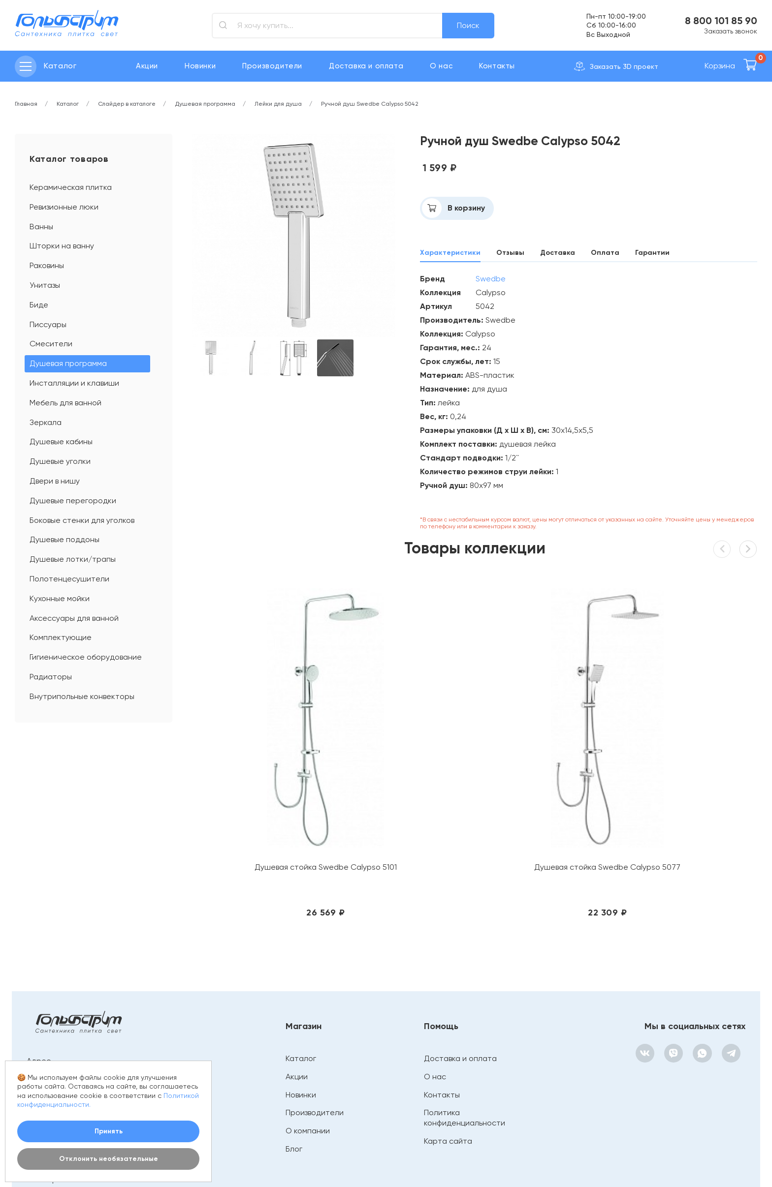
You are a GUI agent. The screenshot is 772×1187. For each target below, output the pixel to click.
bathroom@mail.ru (62, 1023)
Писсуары (48, 324)
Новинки (200, 65)
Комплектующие (61, 637)
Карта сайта (442, 1004)
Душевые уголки (60, 461)
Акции (147, 65)
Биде (39, 304)
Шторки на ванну (62, 245)
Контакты (497, 65)
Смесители (51, 343)
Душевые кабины (61, 441)
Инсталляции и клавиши (74, 383)
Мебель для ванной (65, 402)
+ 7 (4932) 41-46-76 (63, 990)
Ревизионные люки (64, 207)
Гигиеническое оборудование (86, 657)
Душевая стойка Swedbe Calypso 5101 (257, 736)
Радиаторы (51, 676)
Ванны (41, 226)
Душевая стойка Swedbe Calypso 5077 (402, 736)
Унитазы (45, 285)
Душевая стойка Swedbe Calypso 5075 (547, 736)
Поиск (468, 25)
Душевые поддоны (64, 539)
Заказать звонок (730, 31)
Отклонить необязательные (108, 1159)
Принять (109, 1131)
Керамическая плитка (71, 187)
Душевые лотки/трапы (73, 559)
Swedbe (491, 279)
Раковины (47, 265)
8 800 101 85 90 (721, 21)
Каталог (295, 922)
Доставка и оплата (366, 65)
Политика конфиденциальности (459, 982)
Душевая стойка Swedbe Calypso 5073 (692, 736)
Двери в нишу (55, 481)
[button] (746, 551)
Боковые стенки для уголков (82, 520)
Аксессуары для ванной (74, 618)
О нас (441, 65)
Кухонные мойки (60, 598)
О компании (302, 995)
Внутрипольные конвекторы (82, 696)
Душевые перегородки (73, 500)
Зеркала (46, 422)
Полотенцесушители (69, 578)
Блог (288, 1012)
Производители (272, 65)
